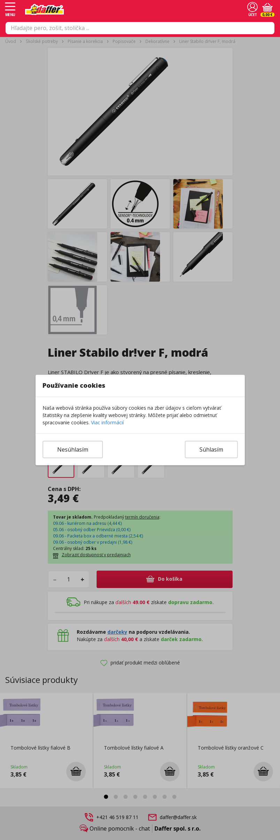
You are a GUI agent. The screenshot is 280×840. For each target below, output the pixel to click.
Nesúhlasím (72, 449)
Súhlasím (211, 449)
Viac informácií (107, 422)
